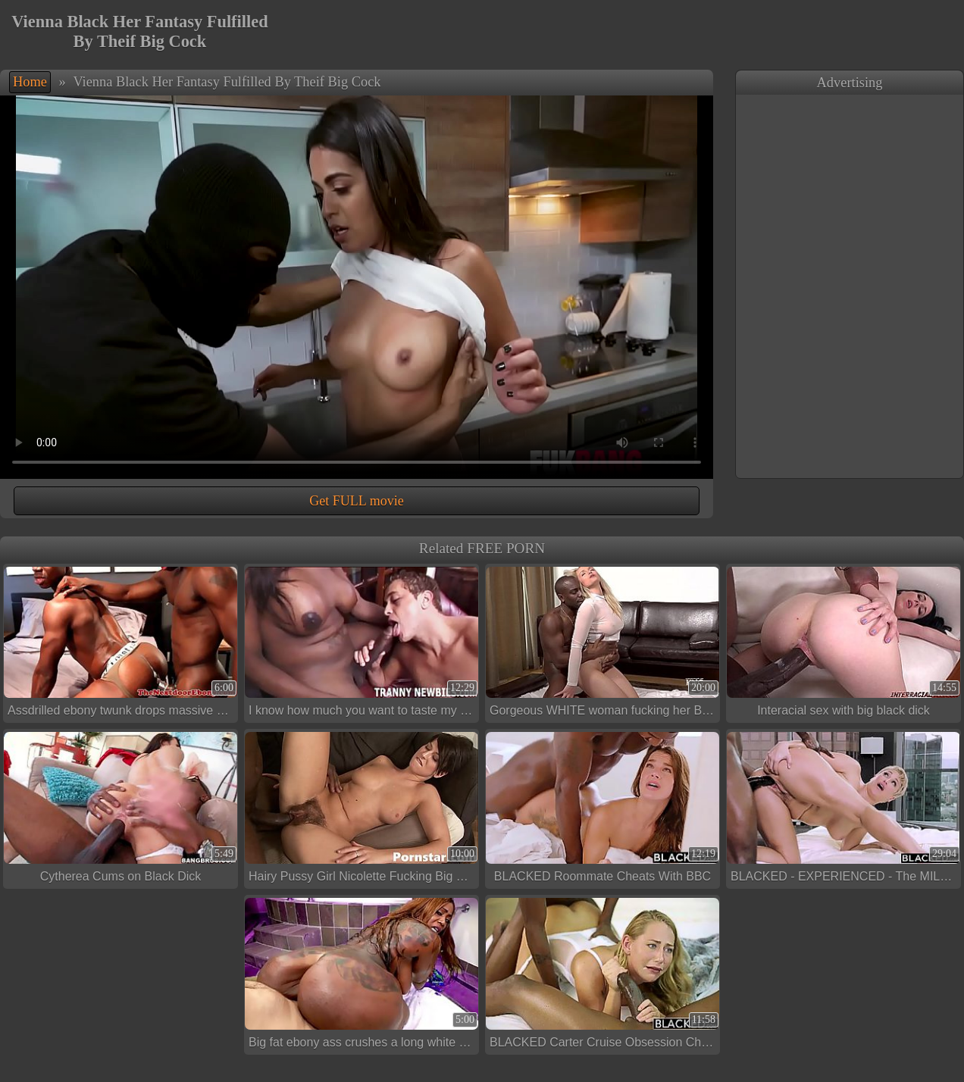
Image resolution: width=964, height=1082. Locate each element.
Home (30, 81)
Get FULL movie (356, 500)
